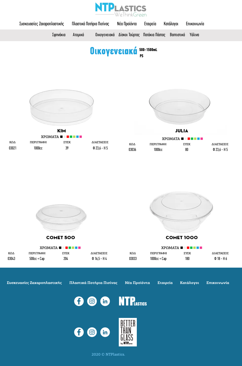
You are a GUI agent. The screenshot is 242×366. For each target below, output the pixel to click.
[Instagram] (92, 301)
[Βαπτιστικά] (178, 35)
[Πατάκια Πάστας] (155, 35)
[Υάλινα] (196, 35)
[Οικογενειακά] (106, 35)
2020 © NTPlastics (108, 355)
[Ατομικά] (80, 35)
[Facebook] (79, 301)
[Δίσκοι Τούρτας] (130, 35)
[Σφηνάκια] (60, 35)
